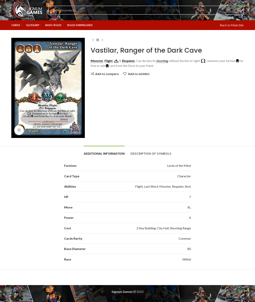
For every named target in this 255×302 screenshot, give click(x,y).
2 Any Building (146, 228)
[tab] (104, 152)
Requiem (178, 186)
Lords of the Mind (179, 165)
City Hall (163, 228)
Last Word (151, 186)
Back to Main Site (232, 25)
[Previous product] (93, 40)
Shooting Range (180, 228)
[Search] (146, 10)
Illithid (186, 259)
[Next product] (102, 40)
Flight (139, 186)
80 (189, 249)
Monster (165, 186)
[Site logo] (27, 9)
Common (185, 238)
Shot (188, 186)
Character (184, 176)
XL (189, 207)
